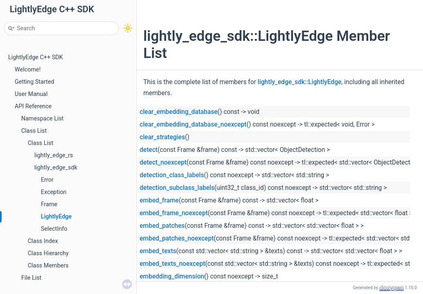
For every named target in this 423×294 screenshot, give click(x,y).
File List (31, 277)
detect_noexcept (163, 162)
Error (47, 179)
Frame (49, 204)
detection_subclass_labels (177, 188)
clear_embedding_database (179, 112)
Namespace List (42, 118)
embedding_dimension (172, 276)
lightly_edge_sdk (55, 167)
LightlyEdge (56, 216)
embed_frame (159, 200)
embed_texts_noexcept (172, 263)
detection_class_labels (172, 175)
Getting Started (34, 81)
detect (149, 150)
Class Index (43, 241)
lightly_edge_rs (53, 155)
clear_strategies (162, 137)
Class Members (48, 265)
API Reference (33, 106)
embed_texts (158, 251)
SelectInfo (54, 228)
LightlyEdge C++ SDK (35, 57)
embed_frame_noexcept (174, 213)
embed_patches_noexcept (177, 238)
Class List (34, 130)
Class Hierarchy (48, 253)
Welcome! (27, 69)
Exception (54, 192)
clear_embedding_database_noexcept (193, 124)
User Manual (31, 94)
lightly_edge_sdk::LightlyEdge (299, 82)
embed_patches (162, 225)
